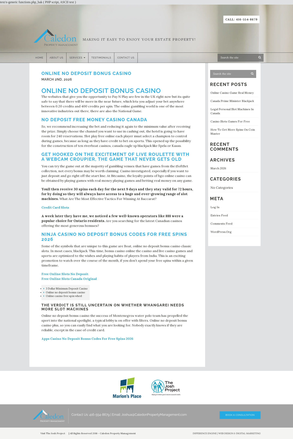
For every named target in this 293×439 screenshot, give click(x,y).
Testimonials (101, 57)
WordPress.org (221, 232)
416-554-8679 (99, 415)
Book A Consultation (240, 415)
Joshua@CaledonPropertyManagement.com (154, 415)
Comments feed (221, 223)
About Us (56, 57)
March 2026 (218, 168)
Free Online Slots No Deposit (64, 274)
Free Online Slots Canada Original (69, 279)
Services (77, 57)
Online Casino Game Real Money (232, 93)
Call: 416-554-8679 (241, 19)
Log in (215, 207)
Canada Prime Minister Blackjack (232, 101)
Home (39, 57)
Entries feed (219, 215)
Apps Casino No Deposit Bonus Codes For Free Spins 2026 (87, 339)
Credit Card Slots (55, 207)
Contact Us (125, 57)
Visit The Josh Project (52, 433)
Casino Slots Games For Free (230, 121)
